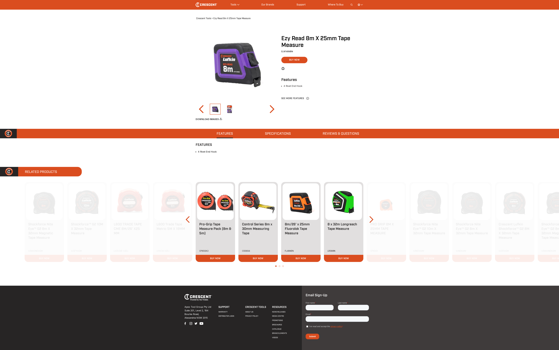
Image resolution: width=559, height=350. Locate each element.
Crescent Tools (203, 18)
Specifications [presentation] (278, 133)
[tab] (225, 133)
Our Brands (267, 4)
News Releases (278, 312)
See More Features (292, 98)
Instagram (191, 323)
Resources (279, 307)
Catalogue (276, 329)
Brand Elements (279, 333)
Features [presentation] (225, 133)
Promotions (277, 320)
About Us (249, 312)
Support (301, 4)
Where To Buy (336, 4)
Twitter (196, 323)
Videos (275, 337)
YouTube (201, 323)
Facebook (185, 323)
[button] (201, 109)
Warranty (223, 312)
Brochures (277, 325)
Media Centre (278, 316)
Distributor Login (226, 316)
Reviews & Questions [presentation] (341, 133)
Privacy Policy (251, 316)
